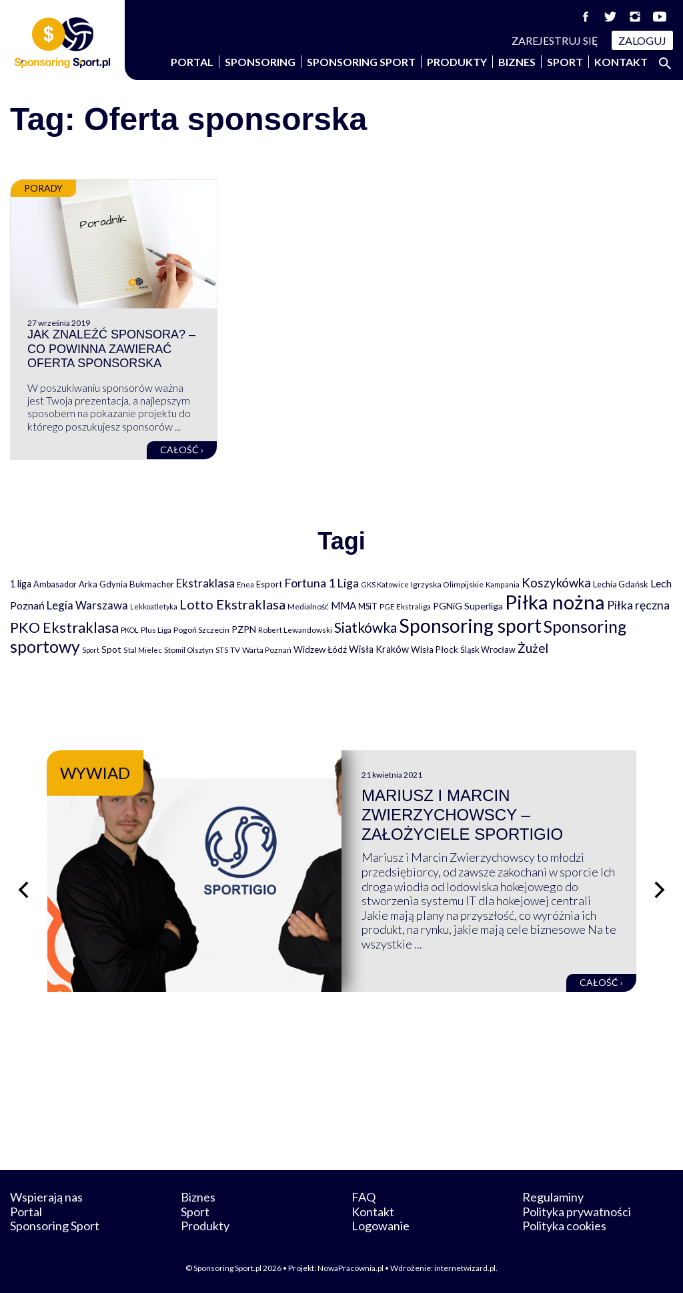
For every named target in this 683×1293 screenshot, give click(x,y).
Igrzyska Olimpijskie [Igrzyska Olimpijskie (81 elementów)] (447, 584)
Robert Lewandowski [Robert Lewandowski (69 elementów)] (295, 629)
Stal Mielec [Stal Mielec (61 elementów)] (142, 649)
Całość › (181, 449)
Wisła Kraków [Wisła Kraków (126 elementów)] (379, 649)
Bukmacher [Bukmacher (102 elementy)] (151, 584)
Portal (192, 61)
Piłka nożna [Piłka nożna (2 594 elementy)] (555, 601)
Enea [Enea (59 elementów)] (245, 584)
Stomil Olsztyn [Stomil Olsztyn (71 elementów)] (188, 649)
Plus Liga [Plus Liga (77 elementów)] (156, 630)
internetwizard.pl (465, 1268)
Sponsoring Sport (361, 61)
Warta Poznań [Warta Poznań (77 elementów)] (266, 650)
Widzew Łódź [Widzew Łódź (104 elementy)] (320, 649)
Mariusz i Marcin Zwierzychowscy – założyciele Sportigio (462, 814)
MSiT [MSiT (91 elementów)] (368, 606)
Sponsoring (260, 61)
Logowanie (381, 1225)
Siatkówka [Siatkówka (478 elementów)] (365, 627)
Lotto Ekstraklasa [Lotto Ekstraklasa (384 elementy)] (232, 604)
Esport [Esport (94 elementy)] (269, 584)
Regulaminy (553, 1197)
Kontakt (621, 61)
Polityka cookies (564, 1225)
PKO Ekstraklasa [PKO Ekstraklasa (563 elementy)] (64, 627)
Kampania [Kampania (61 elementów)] (503, 584)
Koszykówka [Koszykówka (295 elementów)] (556, 582)
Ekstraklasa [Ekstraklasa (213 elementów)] (205, 583)
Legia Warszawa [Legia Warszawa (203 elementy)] (87, 605)
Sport (565, 61)
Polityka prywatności (576, 1211)
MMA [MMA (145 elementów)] (343, 605)
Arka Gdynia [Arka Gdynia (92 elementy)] (103, 584)
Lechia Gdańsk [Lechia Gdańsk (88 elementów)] (620, 584)
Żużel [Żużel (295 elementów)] (533, 648)
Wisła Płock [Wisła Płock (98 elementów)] (434, 649)
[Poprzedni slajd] (23, 889)
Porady (43, 188)
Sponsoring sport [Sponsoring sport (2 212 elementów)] (470, 625)
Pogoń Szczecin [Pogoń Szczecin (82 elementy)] (201, 630)
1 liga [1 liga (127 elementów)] (20, 583)
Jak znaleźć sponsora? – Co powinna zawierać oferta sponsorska (111, 349)
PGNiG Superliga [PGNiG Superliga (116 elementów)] (468, 605)
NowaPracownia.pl (350, 1268)
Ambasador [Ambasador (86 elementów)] (55, 584)
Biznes (517, 61)
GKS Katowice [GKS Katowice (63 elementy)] (385, 584)
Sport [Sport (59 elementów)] (90, 649)
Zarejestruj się (555, 40)
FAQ (364, 1197)
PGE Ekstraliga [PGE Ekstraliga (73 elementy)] (405, 606)
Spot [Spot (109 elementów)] (111, 649)
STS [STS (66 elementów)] (221, 649)
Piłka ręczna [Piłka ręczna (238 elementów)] (638, 605)
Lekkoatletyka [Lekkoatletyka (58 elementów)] (153, 606)
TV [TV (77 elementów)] (235, 650)
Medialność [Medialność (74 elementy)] (308, 606)
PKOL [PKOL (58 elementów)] (130, 629)
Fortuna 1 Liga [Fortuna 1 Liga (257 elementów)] (321, 582)
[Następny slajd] (659, 889)
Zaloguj (642, 40)
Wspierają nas (46, 1197)
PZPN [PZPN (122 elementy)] (243, 629)
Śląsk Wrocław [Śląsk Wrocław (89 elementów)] (488, 649)
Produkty (457, 61)
